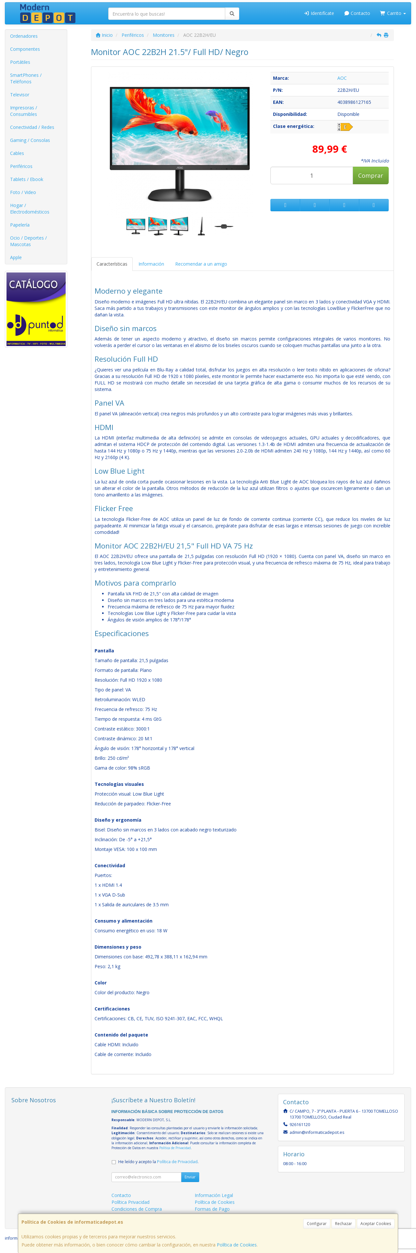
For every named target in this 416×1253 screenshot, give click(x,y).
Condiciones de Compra (136, 1209)
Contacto (357, 13)
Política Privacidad (130, 1202)
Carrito (393, 13)
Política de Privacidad (175, 1148)
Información (151, 264)
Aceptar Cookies (375, 1223)
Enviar (190, 1177)
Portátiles (20, 62)
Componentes (25, 49)
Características (112, 264)
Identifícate (319, 13)
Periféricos (21, 166)
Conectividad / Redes (32, 127)
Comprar (370, 175)
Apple (16, 257)
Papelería (20, 225)
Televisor (19, 94)
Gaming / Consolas (30, 140)
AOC (342, 78)
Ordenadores (24, 36)
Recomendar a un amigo (201, 264)
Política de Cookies (237, 1245)
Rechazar (343, 1223)
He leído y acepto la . (158, 1161)
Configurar (317, 1223)
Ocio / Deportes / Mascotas (28, 241)
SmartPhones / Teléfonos (26, 78)
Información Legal (214, 1195)
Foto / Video (23, 192)
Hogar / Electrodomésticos (29, 208)
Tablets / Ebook (26, 179)
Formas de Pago (212, 1209)
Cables (17, 153)
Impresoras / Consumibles (23, 110)
